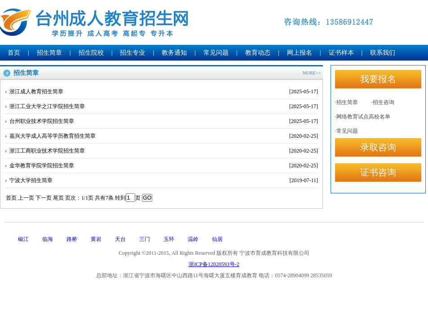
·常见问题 (346, 131)
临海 (47, 239)
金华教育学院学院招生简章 (163, 165)
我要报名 (378, 79)
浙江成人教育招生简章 (163, 91)
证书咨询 (378, 172)
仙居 (217, 239)
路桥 (71, 239)
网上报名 (299, 52)
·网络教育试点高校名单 (362, 116)
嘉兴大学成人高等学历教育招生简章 (163, 136)
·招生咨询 (382, 102)
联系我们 (382, 52)
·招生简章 (346, 102)
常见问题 (216, 52)
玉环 (168, 239)
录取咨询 (378, 147)
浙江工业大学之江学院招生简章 (163, 106)
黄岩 (96, 239)
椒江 (23, 239)
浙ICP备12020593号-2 (214, 264)
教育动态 (257, 52)
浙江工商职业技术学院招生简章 (163, 151)
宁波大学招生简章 (163, 180)
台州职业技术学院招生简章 (163, 121)
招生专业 (132, 52)
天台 (120, 239)
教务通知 (174, 52)
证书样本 (341, 52)
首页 (14, 52)
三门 (144, 239)
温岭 (193, 239)
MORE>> (312, 72)
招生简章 (49, 52)
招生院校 (91, 52)
